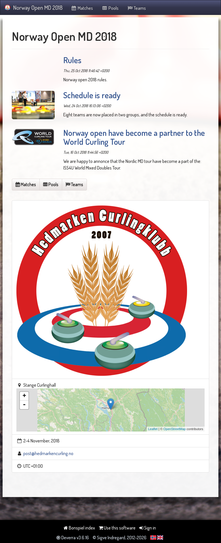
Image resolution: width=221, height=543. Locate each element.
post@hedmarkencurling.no (48, 453)
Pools (110, 8)
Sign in (147, 528)
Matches (82, 8)
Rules (72, 60)
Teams (136, 8)
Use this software (117, 528)
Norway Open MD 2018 (33, 7)
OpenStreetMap (174, 429)
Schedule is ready (92, 95)
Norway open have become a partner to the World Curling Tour (134, 137)
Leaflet (153, 429)
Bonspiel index (79, 528)
